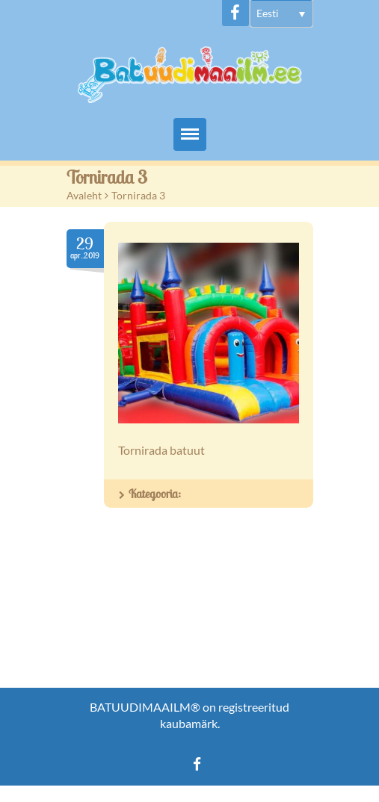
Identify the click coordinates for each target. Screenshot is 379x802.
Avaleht (84, 195)
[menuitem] (281, 14)
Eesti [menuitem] (267, 13)
